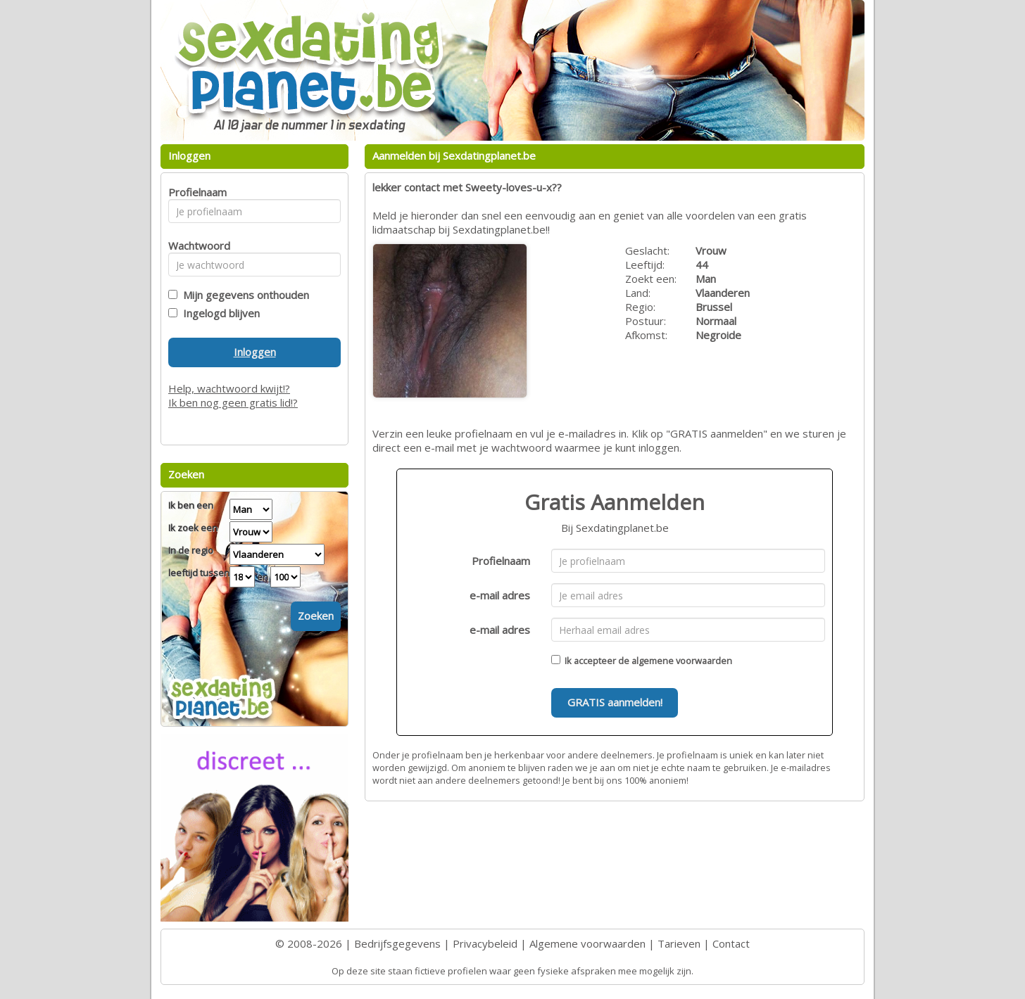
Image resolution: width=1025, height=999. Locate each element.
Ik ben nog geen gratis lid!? (233, 402)
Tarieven (679, 943)
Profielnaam (501, 561)
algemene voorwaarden (681, 660)
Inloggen (255, 352)
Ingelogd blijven (218, 313)
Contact (731, 943)
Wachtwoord (195, 245)
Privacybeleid (485, 943)
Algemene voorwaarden (587, 943)
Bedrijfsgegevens (397, 943)
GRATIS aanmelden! (614, 702)
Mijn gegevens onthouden (243, 295)
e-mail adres (500, 595)
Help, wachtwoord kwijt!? (229, 388)
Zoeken (316, 616)
